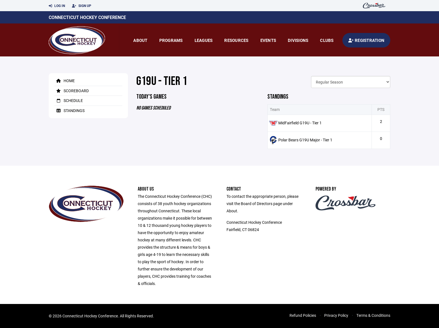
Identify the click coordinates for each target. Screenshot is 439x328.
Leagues (204, 40)
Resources (236, 40)
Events (268, 40)
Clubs (326, 40)
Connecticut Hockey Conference (87, 17)
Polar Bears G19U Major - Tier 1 (305, 139)
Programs (171, 40)
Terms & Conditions (373, 315)
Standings (69, 110)
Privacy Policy (336, 315)
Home (64, 80)
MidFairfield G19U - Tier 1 (300, 122)
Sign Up (81, 5)
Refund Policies (302, 315)
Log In (57, 5)
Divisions (298, 40)
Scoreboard (71, 90)
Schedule (68, 100)
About (140, 40)
